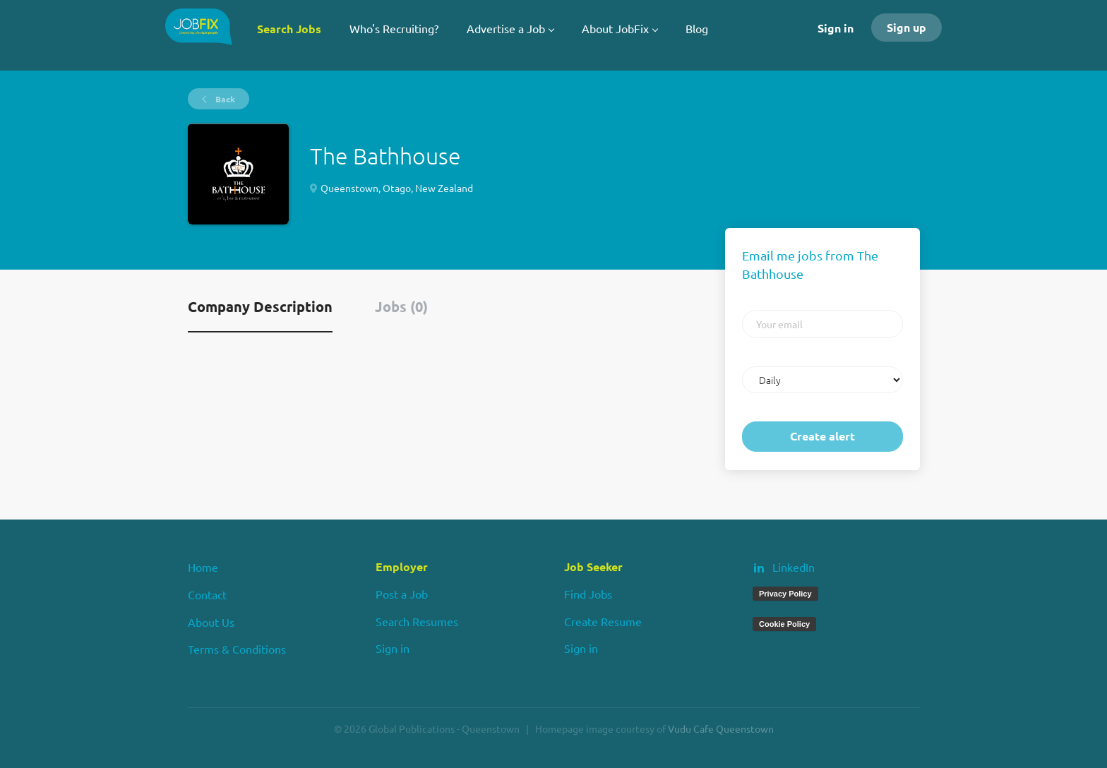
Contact (207, 594)
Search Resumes (417, 621)
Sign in (836, 27)
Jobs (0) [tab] (401, 306)
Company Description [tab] (260, 306)
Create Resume (603, 621)
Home (203, 567)
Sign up (906, 27)
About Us (211, 622)
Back (224, 98)
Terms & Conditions (237, 649)
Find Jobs (588, 594)
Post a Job (402, 594)
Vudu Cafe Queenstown (721, 728)
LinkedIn (793, 567)
